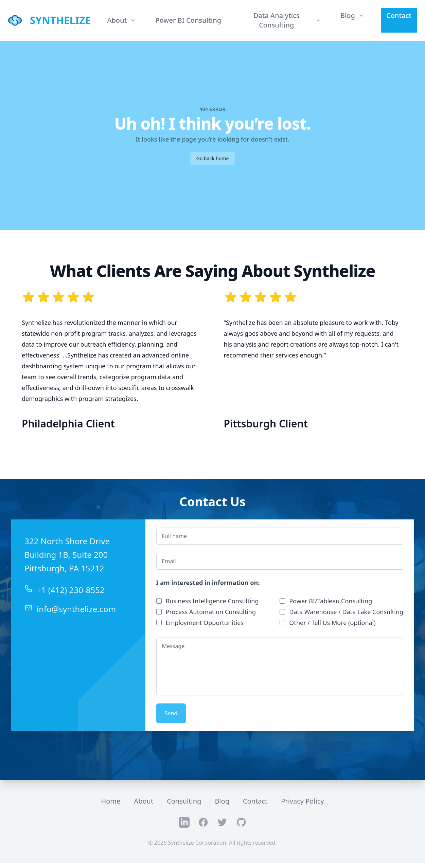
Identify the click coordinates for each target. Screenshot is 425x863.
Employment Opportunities (205, 623)
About (143, 801)
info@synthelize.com (76, 608)
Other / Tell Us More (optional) (332, 623)
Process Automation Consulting (211, 612)
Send (171, 713)
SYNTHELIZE (60, 20)
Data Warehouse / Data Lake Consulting (346, 612)
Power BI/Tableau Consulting (330, 601)
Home (110, 801)
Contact (398, 15)
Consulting (184, 801)
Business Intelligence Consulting (212, 601)
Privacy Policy (302, 801)
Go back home (212, 158)
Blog (222, 801)
